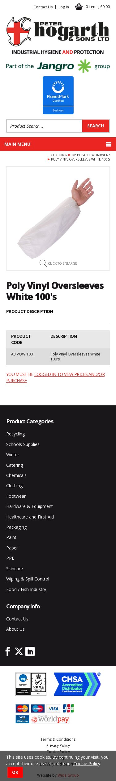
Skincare (14, 568)
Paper (12, 548)
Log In (63, 7)
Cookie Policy (86, 763)
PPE (10, 558)
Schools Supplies (23, 444)
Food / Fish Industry (26, 589)
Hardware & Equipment (29, 506)
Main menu (58, 144)
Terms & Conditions (58, 739)
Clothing (59, 155)
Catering (14, 465)
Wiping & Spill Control (27, 579)
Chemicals (16, 475)
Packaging (16, 527)
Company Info (23, 606)
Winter (12, 454)
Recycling (15, 434)
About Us (15, 629)
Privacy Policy (58, 745)
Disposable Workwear (91, 155)
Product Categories (29, 421)
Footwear (16, 496)
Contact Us (43, 7)
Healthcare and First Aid (30, 517)
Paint (11, 537)
